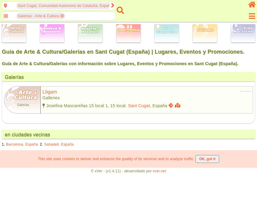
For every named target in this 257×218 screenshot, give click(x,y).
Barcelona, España (22, 144)
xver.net (159, 171)
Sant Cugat (139, 105)
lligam (49, 91)
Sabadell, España (59, 144)
